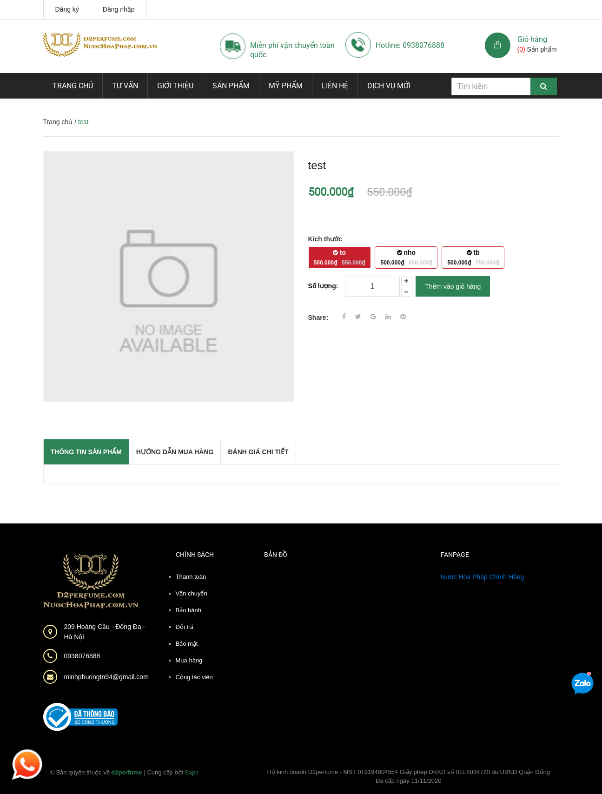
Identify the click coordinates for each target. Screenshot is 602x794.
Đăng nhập (119, 9)
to (339, 257)
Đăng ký (67, 9)
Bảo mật (187, 643)
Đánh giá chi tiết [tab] (258, 452)
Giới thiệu (175, 85)
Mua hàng (189, 660)
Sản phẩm (231, 85)
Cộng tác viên (194, 677)
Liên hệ (335, 85)
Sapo (191, 772)
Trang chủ (73, 85)
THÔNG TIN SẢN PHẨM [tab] (86, 452)
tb (473, 257)
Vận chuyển (191, 593)
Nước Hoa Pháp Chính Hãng (482, 577)
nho (406, 257)
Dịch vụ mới (388, 85)
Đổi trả (185, 626)
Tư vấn (125, 85)
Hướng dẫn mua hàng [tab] (175, 452)
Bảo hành (188, 610)
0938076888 (82, 656)
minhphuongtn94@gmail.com (106, 677)
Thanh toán (191, 576)
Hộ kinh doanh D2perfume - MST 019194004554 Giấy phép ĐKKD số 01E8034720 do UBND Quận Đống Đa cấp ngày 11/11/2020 (408, 776)
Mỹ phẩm (286, 85)
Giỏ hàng (532, 39)
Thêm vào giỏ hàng (453, 286)
